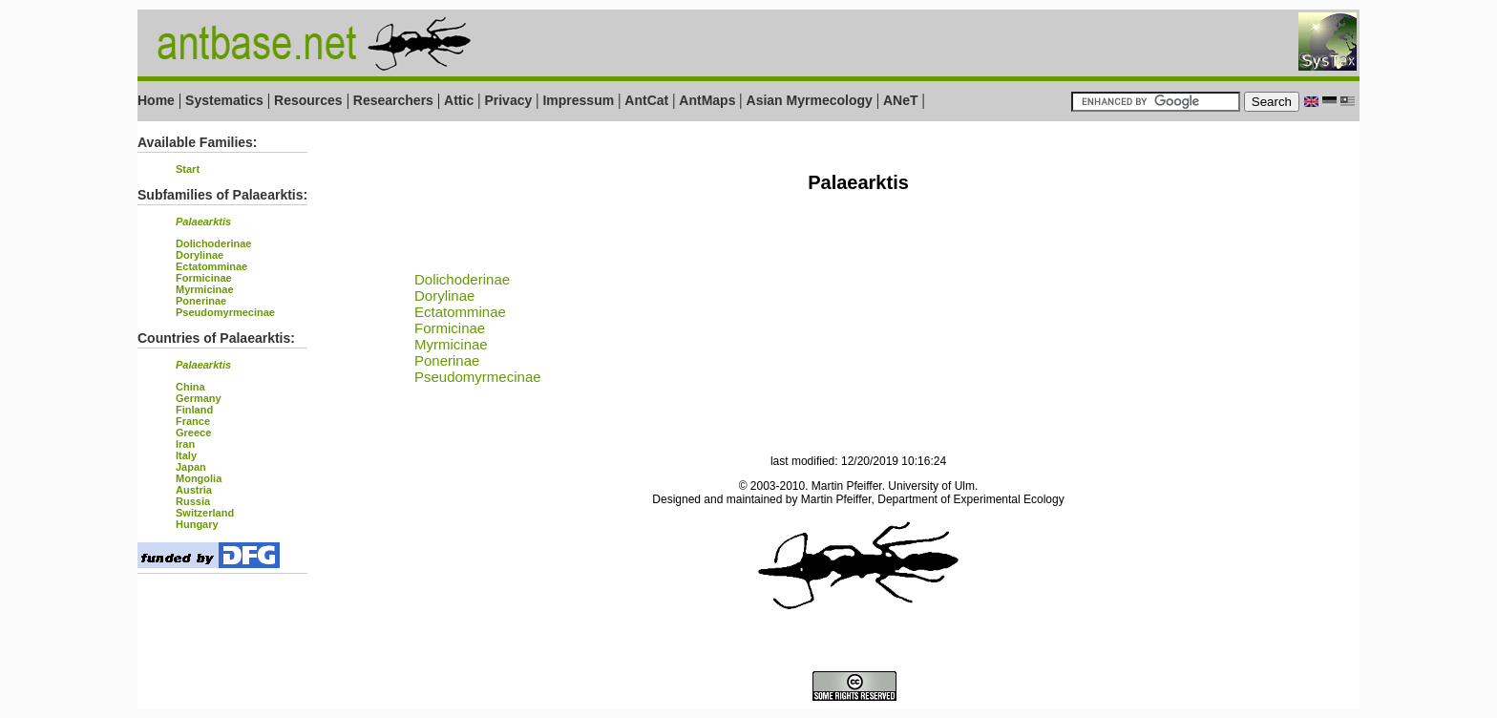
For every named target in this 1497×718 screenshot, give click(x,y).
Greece (193, 432)
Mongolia (198, 478)
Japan (191, 467)
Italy (186, 455)
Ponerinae (201, 300)
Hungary (197, 524)
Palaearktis (203, 221)
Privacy (508, 100)
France (193, 421)
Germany (198, 398)
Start (188, 169)
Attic (459, 100)
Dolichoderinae (213, 243)
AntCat (648, 100)
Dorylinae (199, 255)
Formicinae (204, 278)
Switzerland (205, 512)
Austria (194, 490)
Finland (194, 409)
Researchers (393, 100)
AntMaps (709, 100)
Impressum (578, 100)
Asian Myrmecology (811, 100)
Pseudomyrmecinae (225, 312)
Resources (308, 100)
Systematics (224, 100)
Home (156, 100)
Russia (193, 501)
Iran (185, 444)
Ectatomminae (211, 266)
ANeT (900, 100)
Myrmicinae (205, 289)
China (190, 386)
